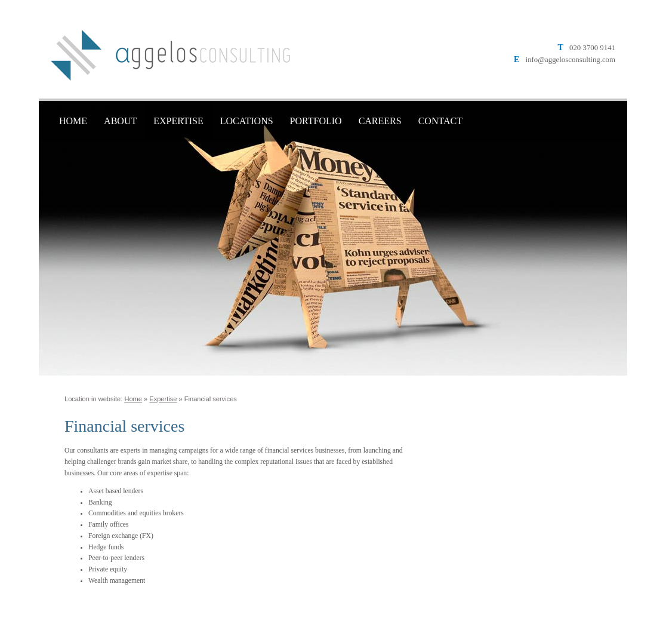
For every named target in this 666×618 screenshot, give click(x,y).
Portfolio (316, 121)
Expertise (178, 121)
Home (73, 121)
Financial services (210, 398)
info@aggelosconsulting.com (570, 60)
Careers (380, 121)
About (120, 121)
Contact (440, 121)
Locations (246, 121)
